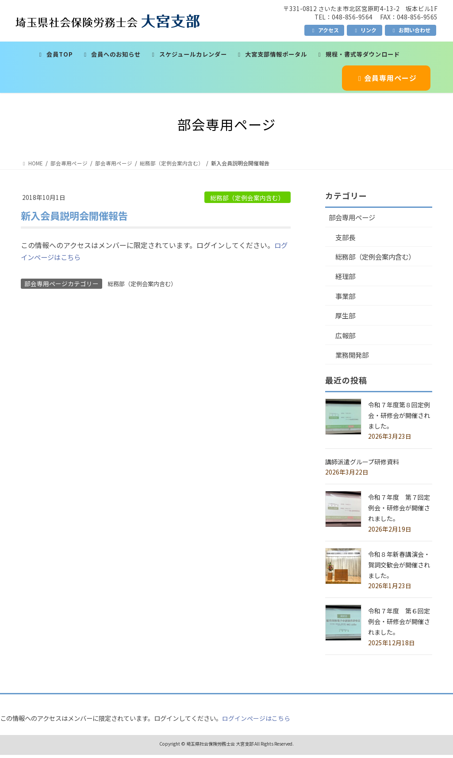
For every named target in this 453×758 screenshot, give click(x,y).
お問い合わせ (410, 30)
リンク (364, 30)
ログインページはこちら (256, 721)
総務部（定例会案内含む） (247, 197)
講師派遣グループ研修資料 (362, 464)
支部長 (346, 237)
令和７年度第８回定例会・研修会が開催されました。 (399, 419)
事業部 (346, 298)
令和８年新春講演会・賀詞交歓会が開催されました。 (399, 568)
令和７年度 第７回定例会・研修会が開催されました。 (399, 511)
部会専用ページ (353, 217)
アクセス (324, 30)
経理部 (346, 277)
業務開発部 (353, 358)
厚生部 (346, 318)
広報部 (346, 338)
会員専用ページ (386, 78)
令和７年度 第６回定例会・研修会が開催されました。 (399, 625)
